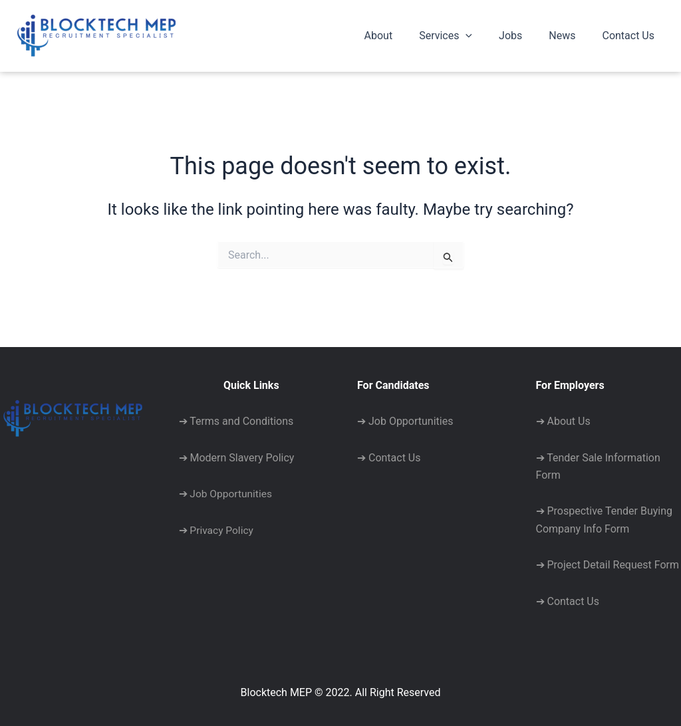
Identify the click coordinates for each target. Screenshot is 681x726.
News (570, 35)
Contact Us (631, 35)
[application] (484, 35)
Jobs (523, 35)
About (402, 35)
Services (464, 35)
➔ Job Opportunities (227, 493)
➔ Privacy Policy (217, 529)
